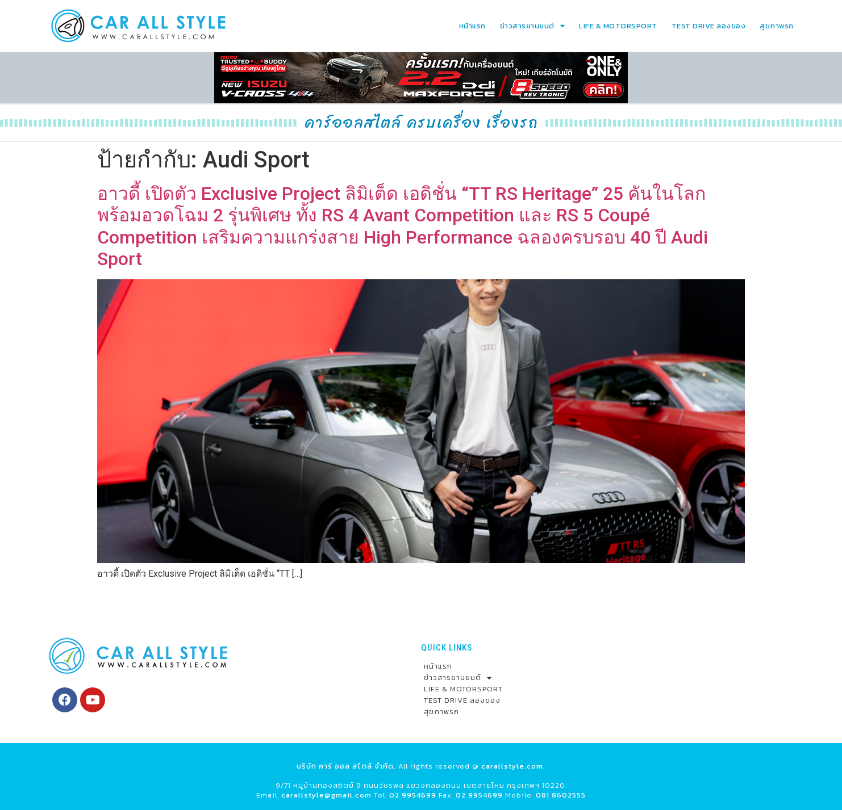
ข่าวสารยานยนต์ (532, 25)
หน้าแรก (472, 25)
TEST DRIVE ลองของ (709, 25)
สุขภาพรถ (777, 25)
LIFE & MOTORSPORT (618, 25)
